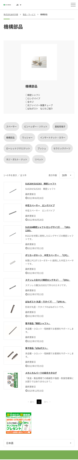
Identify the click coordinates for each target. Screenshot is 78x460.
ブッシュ (42, 148)
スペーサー (11, 126)
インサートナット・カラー (52, 137)
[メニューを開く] (73, 4)
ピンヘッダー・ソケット (35, 126)
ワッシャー (27, 137)
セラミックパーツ (62, 148)
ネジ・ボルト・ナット (16, 159)
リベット (39, 159)
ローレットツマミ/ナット (18, 148)
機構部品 (10, 137)
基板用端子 (60, 126)
